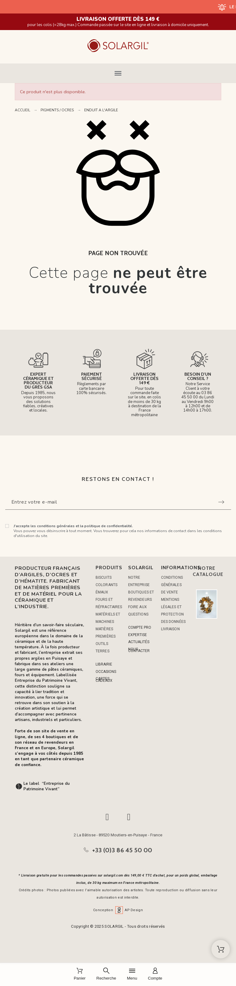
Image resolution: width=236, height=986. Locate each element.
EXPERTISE (137, 635)
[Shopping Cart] (220, 949)
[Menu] (132, 974)
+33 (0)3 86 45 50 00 (122, 850)
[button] (118, 73)
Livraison (170, 629)
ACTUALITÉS (138, 642)
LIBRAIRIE (104, 664)
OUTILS (102, 644)
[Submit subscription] (221, 502)
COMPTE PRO (139, 627)
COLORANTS (106, 585)
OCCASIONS (106, 671)
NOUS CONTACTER (139, 650)
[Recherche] (106, 974)
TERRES (102, 651)
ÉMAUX (102, 592)
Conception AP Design (118, 910)
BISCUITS (104, 577)
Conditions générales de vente (172, 584)
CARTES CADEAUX (104, 679)
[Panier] (80, 974)
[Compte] (155, 974)
